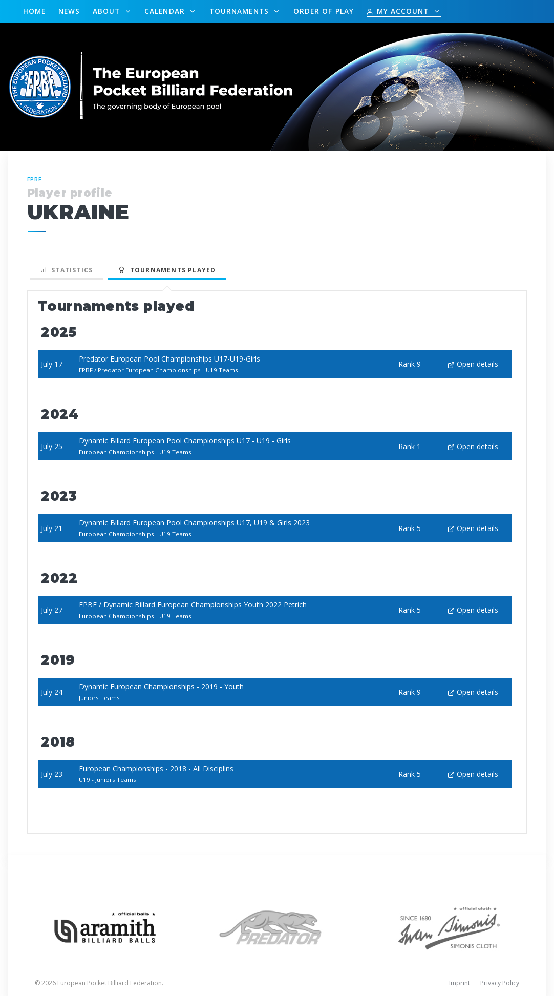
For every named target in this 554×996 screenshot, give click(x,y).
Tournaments (240, 11)
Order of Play (323, 11)
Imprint (459, 983)
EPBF (34, 179)
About (108, 11)
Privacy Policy (499, 983)
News (69, 11)
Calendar (165, 11)
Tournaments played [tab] (167, 270)
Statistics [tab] (66, 270)
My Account (398, 11)
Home (34, 11)
